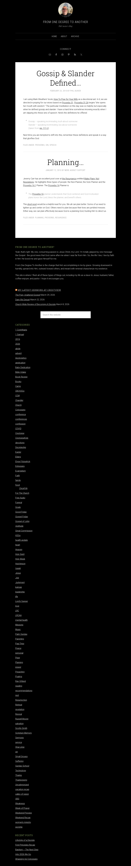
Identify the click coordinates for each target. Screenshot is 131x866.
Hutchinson (20, 563)
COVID (18, 428)
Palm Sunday (21, 634)
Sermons (19, 737)
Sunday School (22, 766)
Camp (18, 386)
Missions (19, 625)
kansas (18, 587)
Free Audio (20, 498)
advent (18, 353)
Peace (18, 648)
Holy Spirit (19, 554)
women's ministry (23, 822)
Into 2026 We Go (23, 854)
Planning (39, 218)
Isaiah (18, 568)
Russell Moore (21, 719)
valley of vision (22, 794)
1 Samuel (19, 334)
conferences (21, 419)
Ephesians (20, 466)
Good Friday (21, 512)
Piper (17, 657)
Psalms (18, 676)
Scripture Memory (23, 733)
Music (18, 629)
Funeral (18, 502)
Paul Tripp (19, 643)
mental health (21, 620)
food (17, 485)
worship (19, 827)
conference (20, 414)
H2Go (18, 535)
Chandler (19, 400)
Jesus (18, 573)
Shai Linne (19, 747)
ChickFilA (23, 488)
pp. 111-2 (44, 128)
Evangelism (20, 471)
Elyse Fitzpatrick (22, 461)
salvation (19, 723)
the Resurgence (69, 178)
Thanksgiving (21, 780)
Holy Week (20, 559)
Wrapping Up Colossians (26, 859)
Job (17, 578)
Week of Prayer (22, 808)
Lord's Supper (21, 601)
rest (17, 695)
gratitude (19, 526)
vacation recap (22, 789)
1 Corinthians (21, 330)
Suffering (19, 761)
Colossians (20, 410)
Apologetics (20, 358)
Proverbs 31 (67, 102)
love (17, 606)
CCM (17, 395)
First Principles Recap (25, 845)
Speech (53, 145)
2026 (17, 344)
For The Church (22, 493)
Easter (18, 452)
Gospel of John (22, 521)
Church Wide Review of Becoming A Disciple (35, 304)
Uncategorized (22, 784)
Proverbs (40, 145)
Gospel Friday (21, 516)
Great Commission (23, 530)
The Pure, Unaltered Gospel (27, 295)
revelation (19, 709)
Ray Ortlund (20, 681)
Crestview (19, 433)
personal (19, 653)
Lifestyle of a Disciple (25, 840)
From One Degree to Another (65, 22)
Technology (20, 770)
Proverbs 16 (53, 185)
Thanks (18, 775)
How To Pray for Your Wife (66, 99)
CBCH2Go (19, 391)
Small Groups (21, 756)
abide (17, 348)
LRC (17, 610)
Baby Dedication (22, 367)
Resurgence (61, 218)
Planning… (65, 162)
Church (18, 405)
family (18, 480)
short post (32, 204)
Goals (18, 507)
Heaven (18, 549)
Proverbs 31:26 (81, 102)
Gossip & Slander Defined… (65, 78)
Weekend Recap (22, 817)
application (20, 362)
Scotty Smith (21, 728)
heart (17, 545)
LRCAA (18, 615)
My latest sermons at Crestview (39, 290)
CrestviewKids (21, 438)
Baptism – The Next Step (26, 849)
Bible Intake (20, 372)
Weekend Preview (23, 813)
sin (47, 145)
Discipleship (20, 447)
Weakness (20, 803)
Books (18, 381)
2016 (17, 339)
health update (21, 540)
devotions (19, 442)
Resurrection (21, 700)
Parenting (19, 639)
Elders (18, 457)
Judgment (20, 582)
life (16, 596)
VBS (17, 799)
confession (20, 424)
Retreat (18, 704)
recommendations (23, 690)
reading (18, 686)
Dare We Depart (22, 299)
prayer (18, 667)
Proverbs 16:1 (29, 185)
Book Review (21, 377)
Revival (18, 714)
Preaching (19, 672)
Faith (17, 475)
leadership (20, 592)
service (18, 742)
